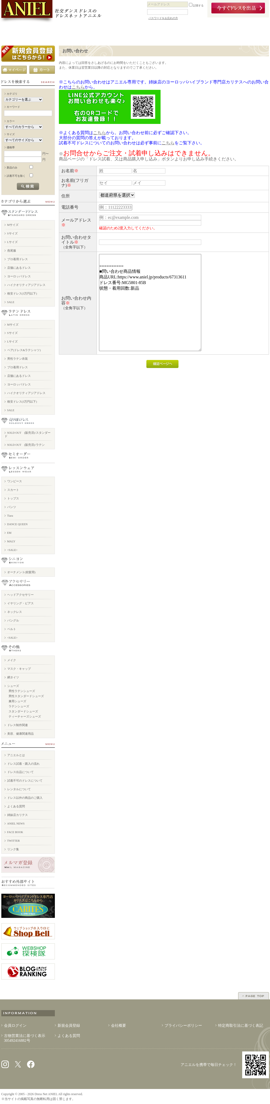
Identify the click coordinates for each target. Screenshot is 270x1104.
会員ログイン (15, 1026)
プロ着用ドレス (17, 259)
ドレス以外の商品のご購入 (25, 797)
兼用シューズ (17, 701)
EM (9, 532)
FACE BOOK (15, 832)
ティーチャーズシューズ (25, 716)
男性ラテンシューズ (22, 691)
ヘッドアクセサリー (20, 594)
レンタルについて (19, 789)
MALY (11, 541)
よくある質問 (16, 806)
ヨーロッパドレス (19, 276)
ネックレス (14, 611)
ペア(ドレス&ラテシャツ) (24, 350)
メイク (11, 660)
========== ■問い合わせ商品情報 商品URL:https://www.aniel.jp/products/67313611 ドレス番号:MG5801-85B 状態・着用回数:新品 (150, 302)
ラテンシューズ (19, 706)
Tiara (10, 515)
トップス (13, 498)
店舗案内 (59, 33)
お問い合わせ (250, 33)
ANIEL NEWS (16, 823)
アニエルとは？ (20, 33)
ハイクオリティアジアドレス (26, 284)
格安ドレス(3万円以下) (22, 293)
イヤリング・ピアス (20, 603)
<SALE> (12, 549)
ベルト (11, 629)
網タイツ (13, 677)
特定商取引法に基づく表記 (240, 1026)
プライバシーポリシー (183, 1026)
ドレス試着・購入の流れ (23, 763)
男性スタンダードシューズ (26, 696)
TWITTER (13, 840)
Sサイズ (12, 233)
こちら (78, 87)
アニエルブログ (211, 33)
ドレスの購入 (97, 33)
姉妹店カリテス (17, 814)
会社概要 (118, 1026)
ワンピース (14, 481)
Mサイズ (13, 224)
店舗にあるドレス (19, 267)
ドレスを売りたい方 (135, 33)
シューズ (13, 685)
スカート (13, 489)
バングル (13, 620)
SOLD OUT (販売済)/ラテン (26, 444)
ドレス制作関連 (17, 725)
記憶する (196, 5)
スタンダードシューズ (23, 711)
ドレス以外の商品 (173, 33)
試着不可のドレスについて (25, 780)
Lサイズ (12, 242)
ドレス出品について (20, 772)
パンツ (11, 507)
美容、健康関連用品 (20, 733)
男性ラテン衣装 (17, 358)
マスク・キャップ (19, 668)
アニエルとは (16, 755)
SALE (10, 302)
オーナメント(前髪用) (21, 572)
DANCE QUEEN (17, 524)
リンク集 (13, 849)
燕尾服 (11, 250)
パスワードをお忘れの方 (163, 18)
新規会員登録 (69, 1026)
